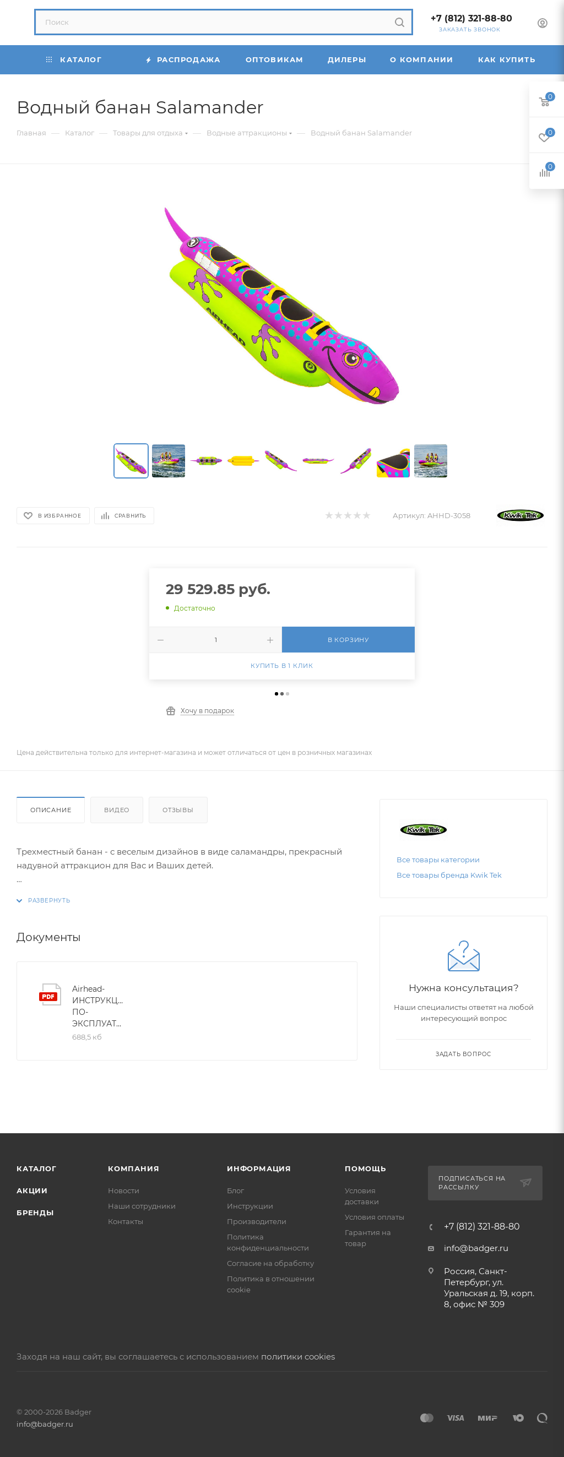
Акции (32, 1190)
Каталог (37, 1168)
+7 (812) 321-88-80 (471, 18)
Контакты (125, 1221)
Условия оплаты (374, 1217)
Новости (123, 1190)
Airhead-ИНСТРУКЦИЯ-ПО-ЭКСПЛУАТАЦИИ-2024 (99, 1006)
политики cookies (298, 1356)
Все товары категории (438, 859)
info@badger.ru (476, 1248)
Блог (235, 1190)
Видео (116, 810)
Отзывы (178, 810)
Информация (259, 1168)
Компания (133, 1168)
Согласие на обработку (270, 1263)
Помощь (365, 1168)
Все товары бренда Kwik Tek (449, 875)
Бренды (35, 1212)
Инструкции (250, 1206)
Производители (256, 1221)
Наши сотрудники (142, 1206)
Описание (50, 810)
